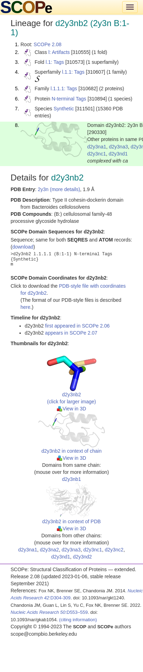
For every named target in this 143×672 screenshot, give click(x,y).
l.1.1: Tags (73, 72)
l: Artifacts (59, 52)
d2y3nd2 (82, 557)
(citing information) (78, 619)
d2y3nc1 (96, 154)
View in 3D (71, 408)
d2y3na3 (118, 146)
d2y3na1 (96, 146)
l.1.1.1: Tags (63, 88)
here (25, 307)
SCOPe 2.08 (47, 44)
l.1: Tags (55, 62)
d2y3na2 (49, 549)
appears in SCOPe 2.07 (71, 333)
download (23, 247)
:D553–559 (49, 612)
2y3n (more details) (59, 189)
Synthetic (64, 108)
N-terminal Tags (69, 99)
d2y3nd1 (118, 154)
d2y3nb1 (71, 479)
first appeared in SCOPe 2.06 (77, 326)
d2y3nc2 (114, 549)
